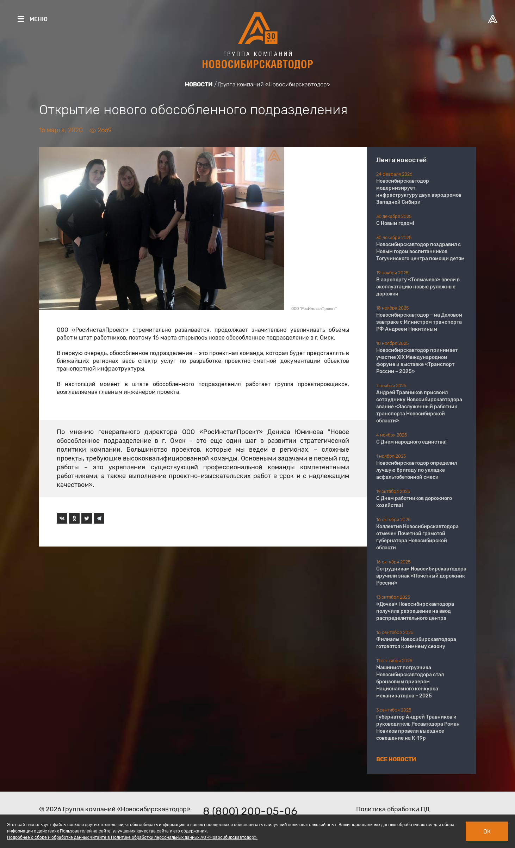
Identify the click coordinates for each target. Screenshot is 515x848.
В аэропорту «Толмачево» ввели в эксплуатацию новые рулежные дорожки (418, 287)
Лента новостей (401, 160)
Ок (487, 831)
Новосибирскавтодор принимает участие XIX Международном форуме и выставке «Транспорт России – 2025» (417, 360)
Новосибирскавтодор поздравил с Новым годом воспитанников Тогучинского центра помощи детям (420, 252)
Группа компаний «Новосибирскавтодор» (274, 84)
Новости (199, 84)
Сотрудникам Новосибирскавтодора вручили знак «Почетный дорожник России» (421, 576)
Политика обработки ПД (393, 809)
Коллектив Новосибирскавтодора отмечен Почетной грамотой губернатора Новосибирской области (417, 537)
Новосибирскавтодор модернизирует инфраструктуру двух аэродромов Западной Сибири (418, 191)
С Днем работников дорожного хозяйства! (414, 501)
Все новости (396, 759)
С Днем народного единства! (411, 442)
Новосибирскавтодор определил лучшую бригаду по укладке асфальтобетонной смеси (416, 470)
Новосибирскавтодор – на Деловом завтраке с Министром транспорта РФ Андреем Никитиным (419, 322)
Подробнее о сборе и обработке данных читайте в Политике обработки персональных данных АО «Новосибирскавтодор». (132, 837)
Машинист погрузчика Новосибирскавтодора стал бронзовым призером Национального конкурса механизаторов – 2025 (410, 682)
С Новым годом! (395, 223)
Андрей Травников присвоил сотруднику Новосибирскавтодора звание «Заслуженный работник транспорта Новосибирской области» (419, 407)
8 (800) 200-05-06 (250, 811)
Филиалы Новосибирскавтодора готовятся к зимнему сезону (416, 642)
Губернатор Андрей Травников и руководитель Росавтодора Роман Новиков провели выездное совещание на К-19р (418, 727)
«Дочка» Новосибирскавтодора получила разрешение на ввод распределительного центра (415, 611)
